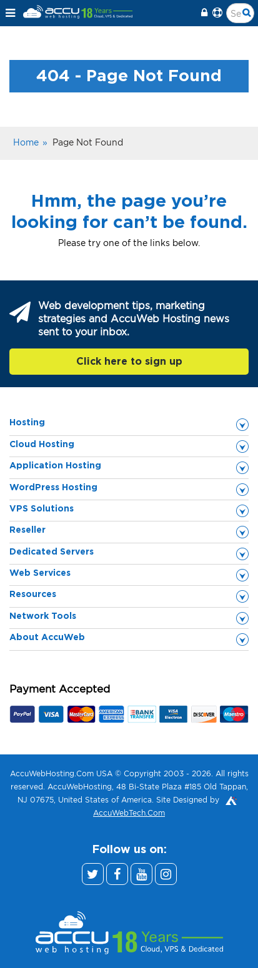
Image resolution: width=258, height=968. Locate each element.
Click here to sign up (129, 362)
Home (26, 142)
